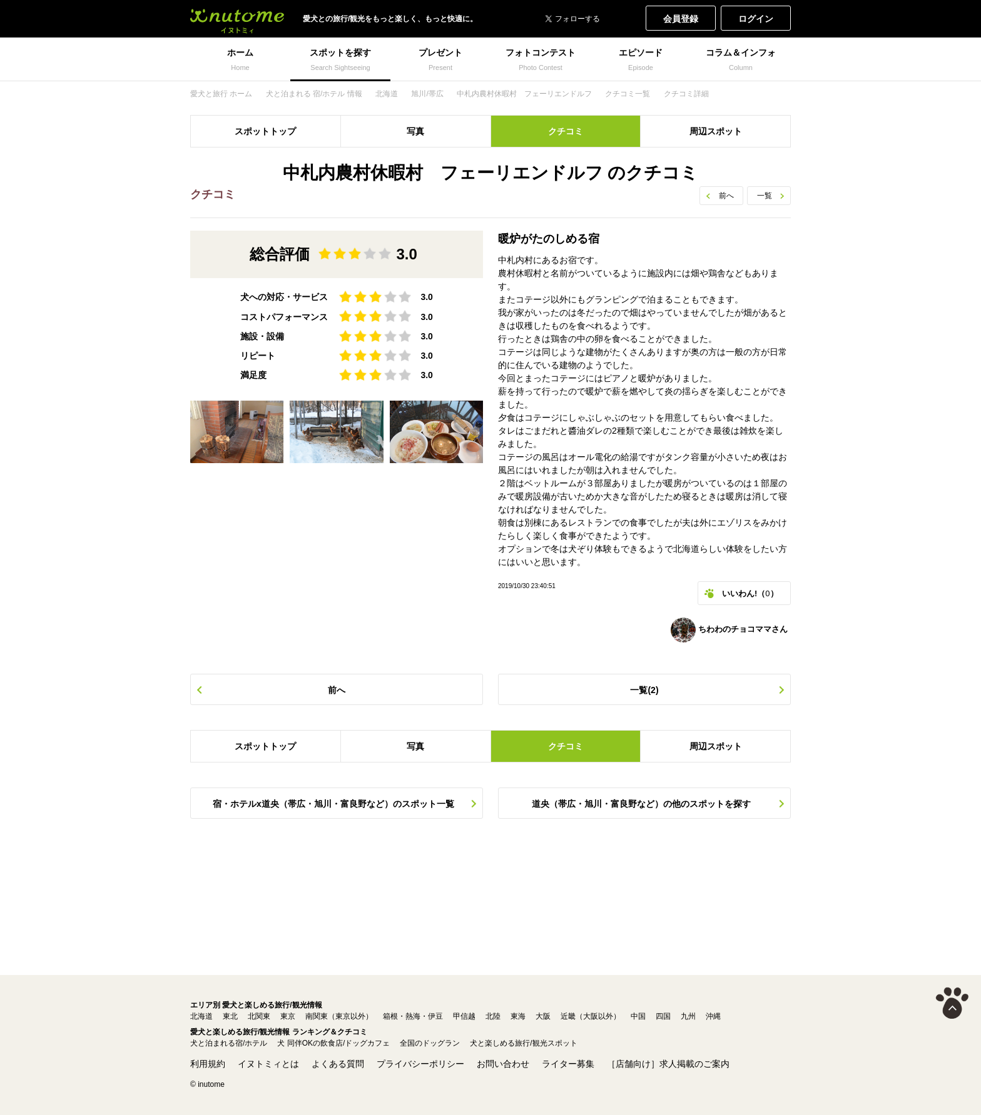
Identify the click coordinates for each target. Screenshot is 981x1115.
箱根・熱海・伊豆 (413, 1016)
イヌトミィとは (268, 1064)
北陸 (493, 1016)
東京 (287, 1016)
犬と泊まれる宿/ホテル (228, 1043)
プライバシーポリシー (420, 1064)
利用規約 (207, 1064)
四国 (663, 1016)
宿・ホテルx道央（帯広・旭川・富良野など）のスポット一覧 (333, 804)
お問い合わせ (503, 1064)
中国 (638, 1016)
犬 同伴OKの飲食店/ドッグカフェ (333, 1043)
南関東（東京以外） (339, 1016)
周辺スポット (715, 131)
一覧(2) (644, 690)
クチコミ (565, 131)
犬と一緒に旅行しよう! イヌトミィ (237, 19)
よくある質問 (338, 1064)
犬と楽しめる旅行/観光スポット (523, 1043)
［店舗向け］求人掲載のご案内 (668, 1064)
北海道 (201, 1016)
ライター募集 (568, 1064)
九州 (688, 1016)
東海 (518, 1016)
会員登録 (680, 19)
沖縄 (713, 1016)
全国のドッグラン (430, 1043)
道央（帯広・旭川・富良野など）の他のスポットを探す (641, 804)
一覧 (764, 195)
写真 (415, 131)
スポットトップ (265, 131)
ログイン (755, 19)
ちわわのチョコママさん (729, 630)
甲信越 (464, 1016)
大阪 (543, 1016)
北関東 (259, 1016)
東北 (230, 1016)
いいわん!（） (750, 593)
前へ (726, 195)
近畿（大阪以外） (591, 1016)
